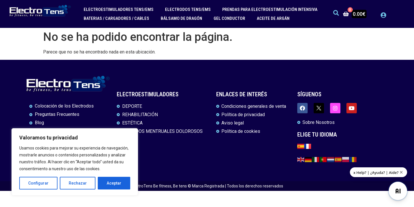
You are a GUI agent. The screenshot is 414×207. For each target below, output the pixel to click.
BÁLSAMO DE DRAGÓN (181, 18)
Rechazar (78, 183)
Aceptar (114, 183)
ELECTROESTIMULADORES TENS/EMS (119, 9)
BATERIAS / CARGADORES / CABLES (116, 18)
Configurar (38, 183)
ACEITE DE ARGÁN (273, 18)
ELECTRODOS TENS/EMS (188, 9)
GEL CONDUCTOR (229, 18)
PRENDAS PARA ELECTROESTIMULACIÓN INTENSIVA (269, 9)
